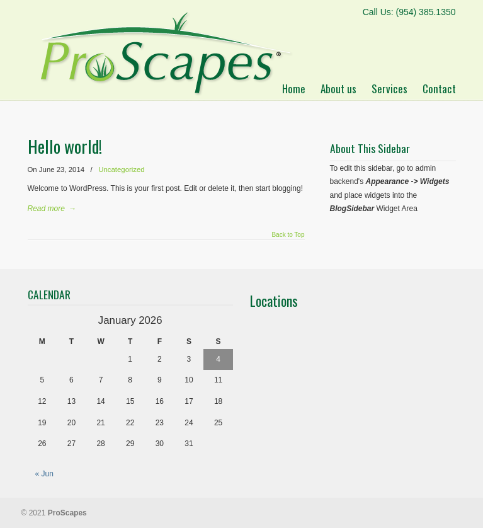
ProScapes (164, 50)
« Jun (44, 473)
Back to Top (287, 235)
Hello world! (65, 146)
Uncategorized (121, 169)
